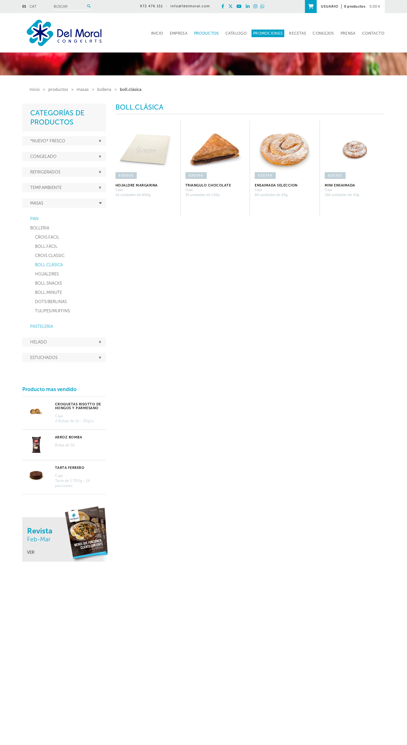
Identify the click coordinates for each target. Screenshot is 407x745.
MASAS (83, 89)
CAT (33, 6)
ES (24, 6)
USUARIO (329, 6)
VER (30, 552)
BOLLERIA (104, 89)
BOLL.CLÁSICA (130, 89)
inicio (35, 89)
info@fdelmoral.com (190, 6)
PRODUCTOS (58, 89)
